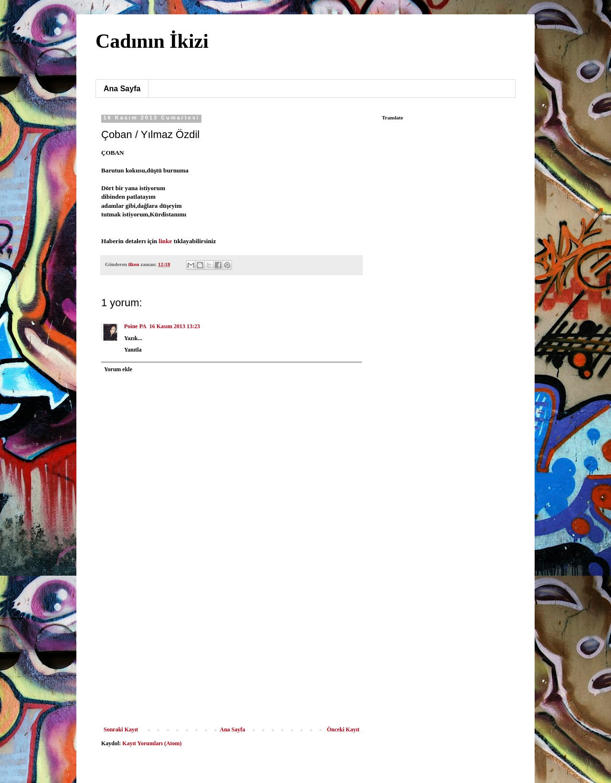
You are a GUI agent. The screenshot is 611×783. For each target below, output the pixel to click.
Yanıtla (133, 349)
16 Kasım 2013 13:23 (174, 326)
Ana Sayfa (122, 89)
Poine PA (135, 326)
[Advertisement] (231, 654)
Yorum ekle (118, 369)
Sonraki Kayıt (121, 729)
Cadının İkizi (152, 41)
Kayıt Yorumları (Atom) (151, 743)
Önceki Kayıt (343, 729)
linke (165, 241)
